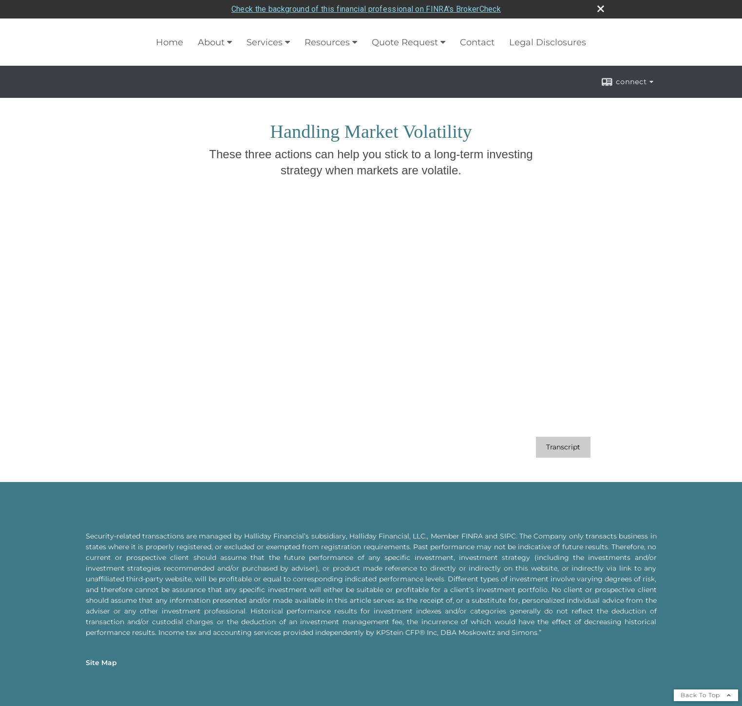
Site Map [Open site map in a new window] (101, 644)
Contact (477, 24)
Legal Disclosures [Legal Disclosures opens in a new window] (547, 24)
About (211, 24)
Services (265, 24)
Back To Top (706, 676)
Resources (327, 24)
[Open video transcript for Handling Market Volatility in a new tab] (563, 428)
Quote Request (405, 24)
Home (169, 24)
